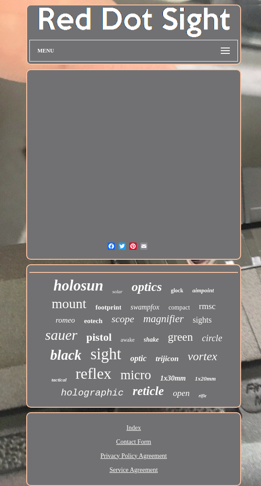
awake (128, 340)
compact (179, 307)
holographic (92, 393)
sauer (61, 335)
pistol (99, 337)
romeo (65, 320)
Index (134, 427)
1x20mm (205, 378)
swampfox (144, 307)
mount (69, 303)
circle (212, 338)
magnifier (163, 318)
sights (202, 319)
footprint (108, 307)
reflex (93, 373)
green (180, 337)
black (65, 355)
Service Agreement (133, 470)
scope (123, 318)
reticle (148, 391)
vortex (202, 356)
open (181, 393)
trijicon (167, 358)
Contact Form (133, 441)
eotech (93, 320)
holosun (78, 285)
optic (138, 358)
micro (135, 374)
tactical (59, 379)
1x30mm (173, 378)
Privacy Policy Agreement (133, 456)
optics (147, 287)
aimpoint (203, 290)
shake (151, 339)
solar (117, 291)
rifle (202, 395)
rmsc (207, 306)
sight (105, 354)
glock (177, 290)
